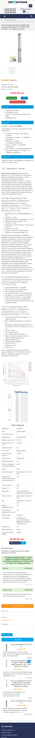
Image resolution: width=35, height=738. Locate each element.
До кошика (11, 98)
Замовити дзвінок (25, 9)
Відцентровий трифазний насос (11, 173)
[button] (25, 11)
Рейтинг (4, 617)
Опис (3, 168)
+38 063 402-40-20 (10, 12)
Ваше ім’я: (5, 611)
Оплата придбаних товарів (9, 735)
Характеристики (12, 168)
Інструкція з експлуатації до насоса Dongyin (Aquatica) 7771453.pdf (15, 552)
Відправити (7, 635)
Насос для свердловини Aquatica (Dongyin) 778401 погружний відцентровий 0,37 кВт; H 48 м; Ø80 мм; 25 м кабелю (21, 663)
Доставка (22, 168)
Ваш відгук (5, 624)
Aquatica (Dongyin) (13, 87)
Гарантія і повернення (7, 730)
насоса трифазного (24, 213)
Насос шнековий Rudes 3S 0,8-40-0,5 (21, 645)
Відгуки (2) (13, 80)
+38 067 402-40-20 (10, 9)
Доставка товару (6, 732)
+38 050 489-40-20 (10, 11)
